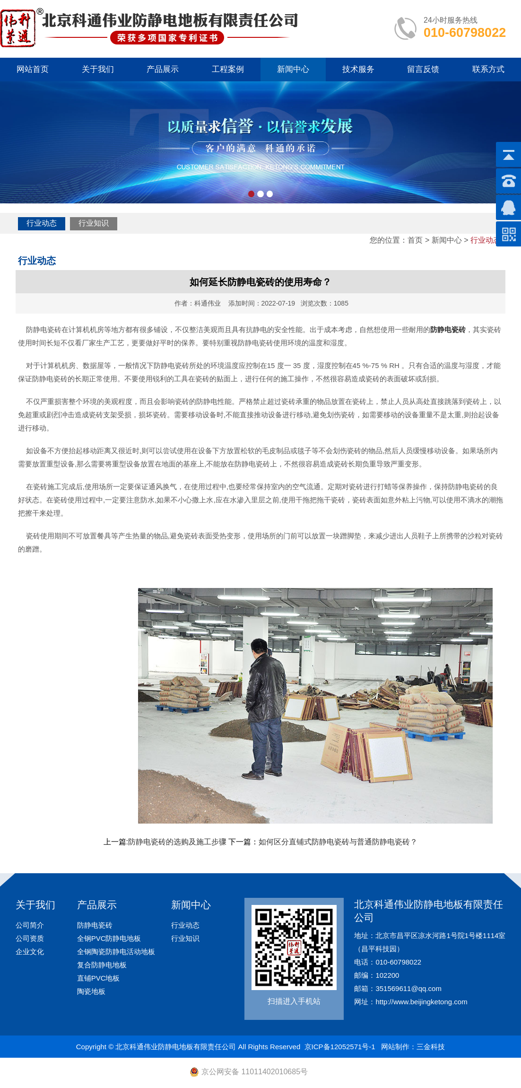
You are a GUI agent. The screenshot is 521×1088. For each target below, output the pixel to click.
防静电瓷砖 (95, 925)
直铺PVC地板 (98, 978)
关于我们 (98, 69)
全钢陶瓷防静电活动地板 (116, 952)
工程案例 (228, 69)
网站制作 (395, 1047)
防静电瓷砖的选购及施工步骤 (177, 842)
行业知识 (93, 223)
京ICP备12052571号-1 (339, 1047)
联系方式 (488, 69)
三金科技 (431, 1047)
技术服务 (358, 69)
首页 (415, 240)
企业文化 (30, 952)
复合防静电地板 (102, 965)
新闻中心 (293, 69)
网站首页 (33, 69)
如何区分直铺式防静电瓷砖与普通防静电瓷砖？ (338, 842)
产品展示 (163, 69)
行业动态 (41, 223)
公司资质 (30, 938)
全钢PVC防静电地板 (109, 938)
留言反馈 (423, 69)
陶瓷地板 (91, 991)
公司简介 (30, 925)
